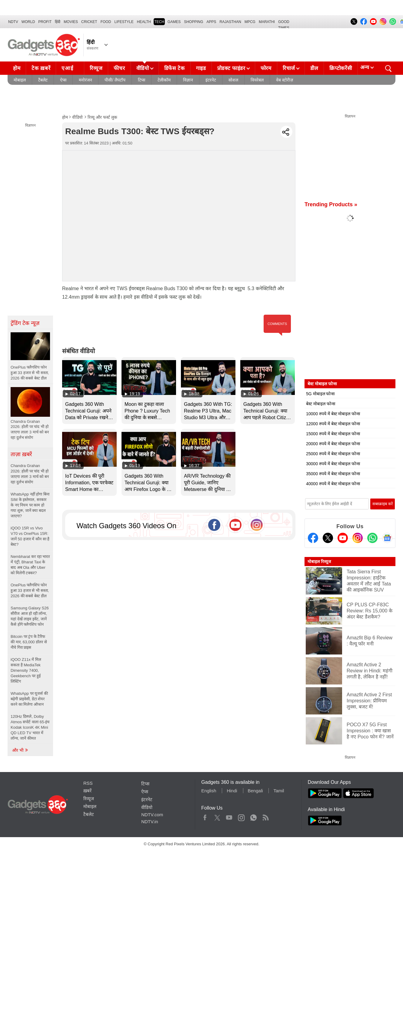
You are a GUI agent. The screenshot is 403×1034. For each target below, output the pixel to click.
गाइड (201, 68)
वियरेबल (257, 80)
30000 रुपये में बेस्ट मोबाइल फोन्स (333, 463)
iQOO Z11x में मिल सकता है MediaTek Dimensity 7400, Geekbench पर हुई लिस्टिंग (26, 670)
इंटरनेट (210, 80)
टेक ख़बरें (41, 68)
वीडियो (142, 68)
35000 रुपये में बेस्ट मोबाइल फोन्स (333, 473)
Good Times (283, 22)
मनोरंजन (85, 80)
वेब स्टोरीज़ (284, 80)
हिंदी (57, 22)
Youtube (229, 816)
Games (174, 22)
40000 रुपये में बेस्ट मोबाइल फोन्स (333, 483)
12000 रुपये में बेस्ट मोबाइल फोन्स (333, 423)
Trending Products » (331, 204)
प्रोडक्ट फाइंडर (231, 68)
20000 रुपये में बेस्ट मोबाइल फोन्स (333, 443)
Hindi (232, 790)
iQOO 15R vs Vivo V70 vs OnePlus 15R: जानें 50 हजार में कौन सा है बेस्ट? (30, 536)
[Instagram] (357, 538)
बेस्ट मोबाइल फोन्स (320, 403)
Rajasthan (230, 22)
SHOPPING (193, 22)
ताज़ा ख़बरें (21, 454)
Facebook (205, 816)
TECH (159, 22)
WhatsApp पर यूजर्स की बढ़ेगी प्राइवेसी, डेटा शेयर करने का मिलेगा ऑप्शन (29, 699)
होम (16, 68)
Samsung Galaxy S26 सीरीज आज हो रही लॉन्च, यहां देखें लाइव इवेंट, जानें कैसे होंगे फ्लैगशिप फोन (30, 616)
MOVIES (71, 22)
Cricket (89, 22)
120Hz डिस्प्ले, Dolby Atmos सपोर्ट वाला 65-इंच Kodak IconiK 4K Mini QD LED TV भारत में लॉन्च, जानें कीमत (30, 727)
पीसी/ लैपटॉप (115, 80)
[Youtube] (343, 538)
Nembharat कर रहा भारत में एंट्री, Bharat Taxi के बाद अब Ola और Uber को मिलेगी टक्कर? (30, 564)
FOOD (106, 22)
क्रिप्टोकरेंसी (340, 68)
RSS (88, 783)
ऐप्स (63, 80)
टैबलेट (43, 80)
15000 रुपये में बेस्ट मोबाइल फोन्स (333, 433)
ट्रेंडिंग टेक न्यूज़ (25, 323)
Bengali (255, 790)
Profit (45, 22)
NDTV (13, 22)
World (28, 22)
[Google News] (387, 538)
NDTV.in (149, 821)
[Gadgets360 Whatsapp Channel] (372, 538)
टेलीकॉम (164, 80)
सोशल (233, 80)
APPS (211, 22)
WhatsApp (253, 816)
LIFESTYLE (123, 22)
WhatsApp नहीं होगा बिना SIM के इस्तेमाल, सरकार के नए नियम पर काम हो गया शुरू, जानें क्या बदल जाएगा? (30, 505)
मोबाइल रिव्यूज (319, 561)
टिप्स (141, 80)
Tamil (278, 790)
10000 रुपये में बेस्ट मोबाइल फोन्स (333, 413)
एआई (72, 66)
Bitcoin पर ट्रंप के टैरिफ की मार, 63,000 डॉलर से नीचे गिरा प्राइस (29, 642)
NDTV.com (152, 814)
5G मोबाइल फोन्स (320, 393)
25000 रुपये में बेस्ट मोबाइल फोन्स (333, 453)
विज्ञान (188, 80)
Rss (265, 816)
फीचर (119, 68)
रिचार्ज (289, 68)
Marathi (267, 22)
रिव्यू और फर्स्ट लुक (102, 117)
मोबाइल (20, 80)
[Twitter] (328, 538)
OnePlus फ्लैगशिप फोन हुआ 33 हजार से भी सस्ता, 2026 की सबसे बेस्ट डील (30, 590)
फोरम (266, 68)
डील (314, 68)
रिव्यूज (96, 68)
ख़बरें (87, 790)
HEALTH (144, 22)
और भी (20, 750)
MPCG (250, 22)
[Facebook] (313, 538)
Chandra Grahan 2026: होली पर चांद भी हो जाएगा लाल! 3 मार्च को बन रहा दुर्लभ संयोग (30, 473)
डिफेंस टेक (174, 68)
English (208, 790)
